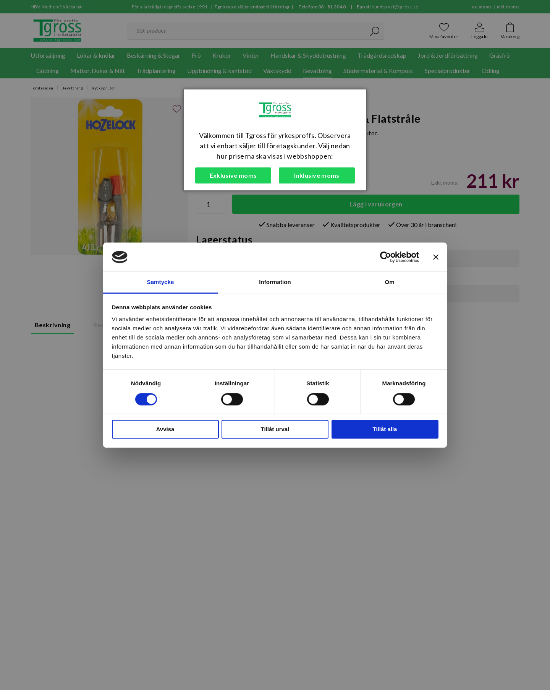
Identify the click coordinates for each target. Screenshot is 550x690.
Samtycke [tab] (160, 282)
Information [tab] (275, 282)
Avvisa (165, 429)
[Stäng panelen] (435, 257)
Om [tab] (389, 282)
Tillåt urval (275, 429)
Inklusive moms (316, 175)
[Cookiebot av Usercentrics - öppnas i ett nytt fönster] (385, 257)
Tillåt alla (385, 429)
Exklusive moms (233, 175)
